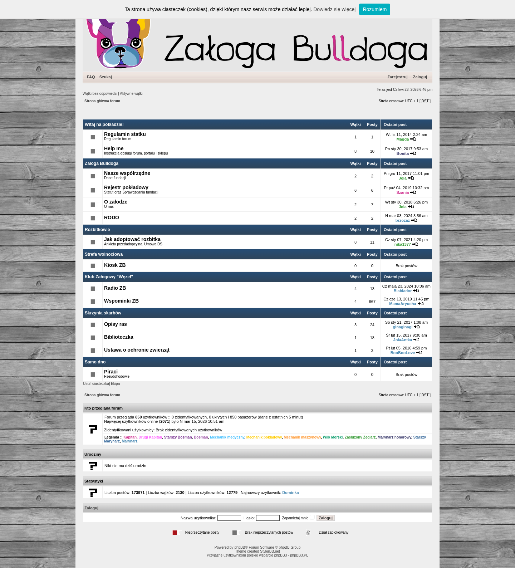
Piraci (111, 371)
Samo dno (95, 361)
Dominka (290, 492)
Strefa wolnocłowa (104, 254)
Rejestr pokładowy (126, 187)
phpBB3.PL (299, 555)
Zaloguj (420, 77)
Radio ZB (115, 288)
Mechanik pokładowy (264, 437)
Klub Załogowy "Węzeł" (109, 276)
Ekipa (115, 384)
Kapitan (130, 437)
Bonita (403, 153)
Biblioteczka (118, 337)
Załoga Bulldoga (101, 163)
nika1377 (402, 244)
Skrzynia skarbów (103, 312)
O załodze (115, 202)
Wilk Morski (333, 437)
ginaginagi (402, 327)
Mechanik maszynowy (302, 437)
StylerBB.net (270, 551)
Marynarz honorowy (394, 437)
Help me (113, 148)
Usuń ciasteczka (96, 384)
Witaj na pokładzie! (104, 124)
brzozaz (403, 220)
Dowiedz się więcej (334, 9)
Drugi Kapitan (150, 437)
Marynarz (129, 441)
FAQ (91, 77)
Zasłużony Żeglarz (360, 437)
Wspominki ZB (121, 301)
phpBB (239, 547)
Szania (402, 192)
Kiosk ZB (115, 265)
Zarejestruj (397, 77)
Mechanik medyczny (227, 437)
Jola (403, 178)
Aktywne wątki (131, 94)
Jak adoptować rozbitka (132, 239)
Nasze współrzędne (127, 173)
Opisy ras (115, 324)
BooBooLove (403, 353)
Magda (402, 139)
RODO (111, 217)
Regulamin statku (125, 134)
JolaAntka (402, 340)
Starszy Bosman (178, 437)
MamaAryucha (402, 304)
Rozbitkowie (97, 229)
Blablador (403, 291)
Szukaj (105, 77)
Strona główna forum (102, 101)
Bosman (201, 437)
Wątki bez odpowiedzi (100, 94)
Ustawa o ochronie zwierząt (137, 350)
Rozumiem (375, 9)
